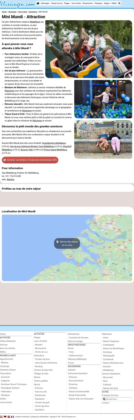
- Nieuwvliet (107, 377)
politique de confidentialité (39, 416)
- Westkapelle (108, 356)
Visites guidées (41, 381)
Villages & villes (41, 373)
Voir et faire (76, 3)
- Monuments (40, 348)
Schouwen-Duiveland (77, 373)
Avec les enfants (7, 348)
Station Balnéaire (8, 341)
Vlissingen (45, 3)
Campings (4, 366)
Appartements (6, 359)
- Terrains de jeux (42, 359)
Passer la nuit (56, 3)
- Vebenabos (5, 391)
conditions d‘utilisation (22, 416)
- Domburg (107, 352)
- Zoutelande (108, 359)
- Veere (105, 337)
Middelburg (35, 22)
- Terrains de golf (41, 402)
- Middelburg (108, 370)
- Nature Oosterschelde (78, 391)
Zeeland (71, 370)
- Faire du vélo (40, 392)
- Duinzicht (5, 377)
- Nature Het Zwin (110, 388)
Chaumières (5, 373)
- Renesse (72, 377)
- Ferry (71, 352)
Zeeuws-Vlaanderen (111, 374)
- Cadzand (106, 384)
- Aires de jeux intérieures (45, 363)
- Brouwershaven (75, 381)
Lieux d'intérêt (40, 341)
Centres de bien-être (43, 370)
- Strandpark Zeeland (9, 388)
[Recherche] (119, 3)
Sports (37, 384)
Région (107, 3)
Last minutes (6, 402)
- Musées (38, 345)
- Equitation (39, 410)
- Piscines (38, 388)
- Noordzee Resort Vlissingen (13, 384)
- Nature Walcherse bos (112, 363)
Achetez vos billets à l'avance (30, 160)
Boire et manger (75, 341)
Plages (67, 3)
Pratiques (98, 3)
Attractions (39, 355)
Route (70, 348)
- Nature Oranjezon (110, 341)
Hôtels (3, 399)
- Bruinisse (73, 384)
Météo (114, 3)
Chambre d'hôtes (8, 370)
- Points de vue (41, 352)
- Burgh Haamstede (77, 395)
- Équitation (39, 399)
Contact (105, 403)
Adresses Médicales (77, 359)
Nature (37, 377)
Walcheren (9, 91)
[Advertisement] (67, 199)
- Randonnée (40, 395)
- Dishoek (106, 366)
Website (10, 179)
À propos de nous (110, 395)
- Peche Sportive (41, 406)
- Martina (4, 362)
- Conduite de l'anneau (78, 337)
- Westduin (5, 395)
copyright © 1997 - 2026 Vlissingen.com (62, 416)
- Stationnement (75, 355)
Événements (88, 3)
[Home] (38, 3)
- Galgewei (5, 381)
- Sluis (105, 381)
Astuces (4, 345)
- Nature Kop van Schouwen (80, 399)
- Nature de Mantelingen (113, 348)
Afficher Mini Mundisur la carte (67, 243)
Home (3, 334)
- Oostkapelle (108, 345)
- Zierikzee (72, 388)
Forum (71, 363)
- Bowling (38, 366)
